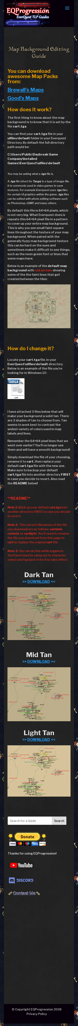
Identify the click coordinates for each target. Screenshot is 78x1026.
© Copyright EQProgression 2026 (37, 1009)
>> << (38, 581)
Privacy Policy (37, 1014)
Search (59, 821)
